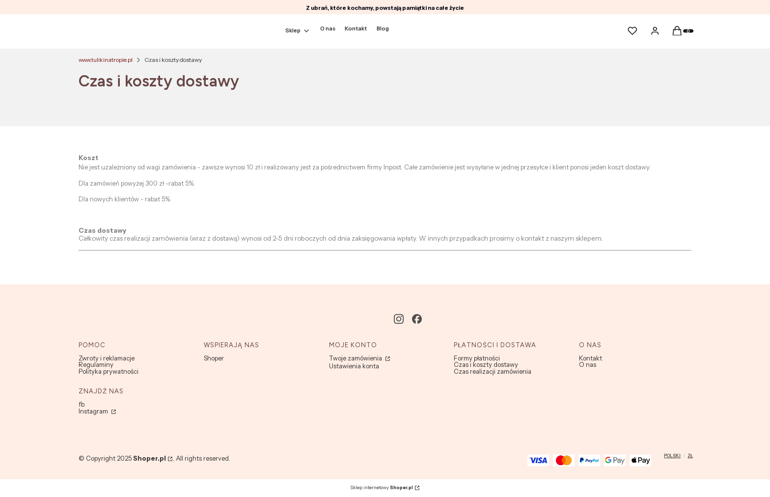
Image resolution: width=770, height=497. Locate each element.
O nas (587, 364)
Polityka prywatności (108, 371)
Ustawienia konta (354, 366)
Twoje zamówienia (356, 358)
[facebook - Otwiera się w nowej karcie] (417, 319)
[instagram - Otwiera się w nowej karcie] (399, 319)
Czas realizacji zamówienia (492, 371)
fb (81, 404)
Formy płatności (477, 358)
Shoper (214, 358)
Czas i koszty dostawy (486, 364)
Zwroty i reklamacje (107, 358)
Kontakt (590, 358)
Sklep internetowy (381, 488)
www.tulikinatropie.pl (106, 59)
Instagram (94, 411)
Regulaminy (96, 364)
